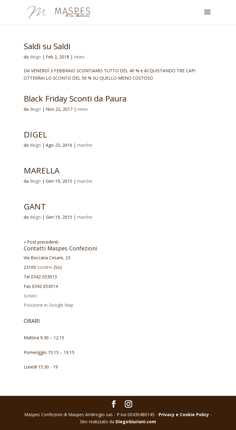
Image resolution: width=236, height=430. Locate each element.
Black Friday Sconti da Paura (75, 98)
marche (84, 145)
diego (35, 57)
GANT (35, 206)
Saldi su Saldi (47, 46)
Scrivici (30, 296)
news (79, 57)
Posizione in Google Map (48, 305)
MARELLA (41, 170)
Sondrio (45, 267)
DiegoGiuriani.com (136, 421)
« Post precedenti (41, 242)
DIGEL (35, 134)
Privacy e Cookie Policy (184, 414)
